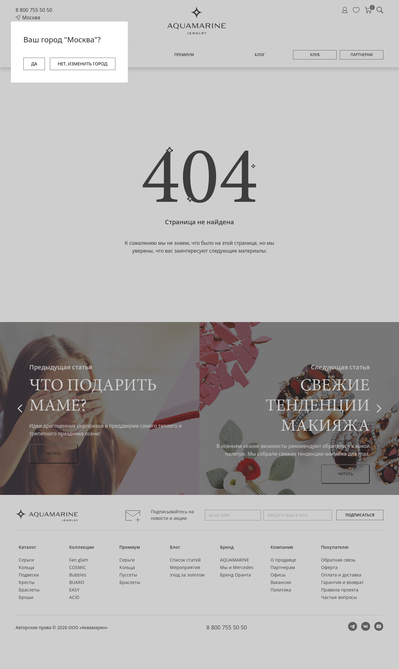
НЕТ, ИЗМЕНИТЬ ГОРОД (82, 64)
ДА (34, 64)
